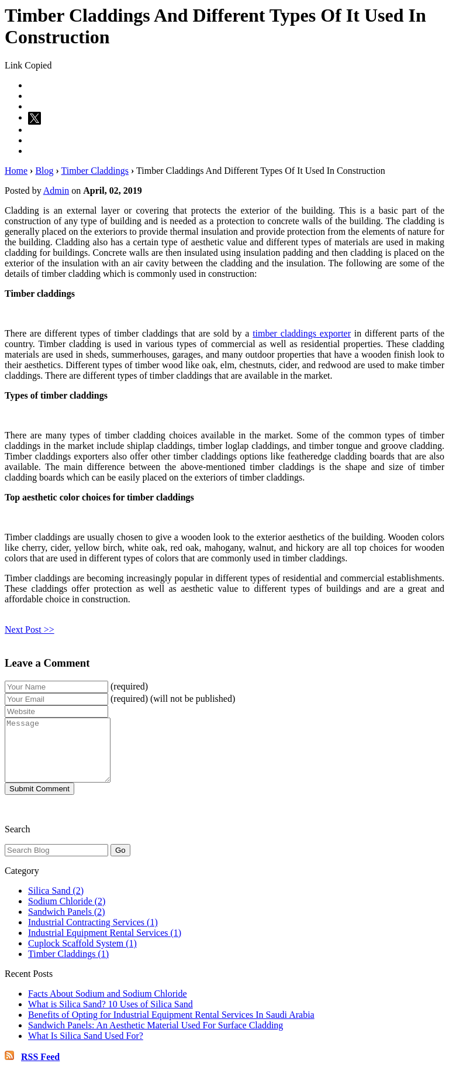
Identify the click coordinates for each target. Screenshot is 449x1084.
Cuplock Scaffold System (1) (82, 955)
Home (16, 171)
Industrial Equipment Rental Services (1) (104, 945)
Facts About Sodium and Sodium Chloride (107, 1006)
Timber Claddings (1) (68, 966)
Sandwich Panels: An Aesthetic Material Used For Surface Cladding (155, 1037)
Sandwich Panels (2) (66, 924)
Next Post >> (29, 629)
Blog (44, 171)
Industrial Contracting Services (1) (93, 934)
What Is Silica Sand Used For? (85, 1048)
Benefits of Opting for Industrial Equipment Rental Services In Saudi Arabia (171, 1027)
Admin (56, 190)
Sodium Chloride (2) (66, 913)
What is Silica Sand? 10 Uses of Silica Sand (110, 1016)
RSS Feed (40, 1069)
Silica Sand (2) (56, 903)
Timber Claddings (95, 171)
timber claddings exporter (302, 333)
